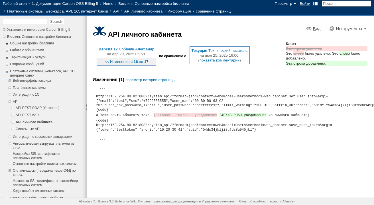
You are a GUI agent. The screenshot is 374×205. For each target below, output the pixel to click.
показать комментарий (219, 60)
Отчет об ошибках (252, 201)
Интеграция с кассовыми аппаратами (42, 137)
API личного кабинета (143, 11)
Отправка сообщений (27, 64)
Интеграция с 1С (26, 95)
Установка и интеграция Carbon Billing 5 (38, 30)
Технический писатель (228, 50)
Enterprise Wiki (126, 201)
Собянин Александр (136, 49)
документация (188, 201)
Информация (179, 11)
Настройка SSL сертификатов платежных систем (36, 156)
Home (108, 3)
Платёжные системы (29, 88)
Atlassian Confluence (93, 201)
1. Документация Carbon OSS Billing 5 (65, 3)
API (116, 11)
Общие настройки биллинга (32, 43)
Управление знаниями (218, 201)
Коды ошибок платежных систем (38, 191)
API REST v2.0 (27, 115)
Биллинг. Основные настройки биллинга (153, 3)
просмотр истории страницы (150, 80)
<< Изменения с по (126, 62)
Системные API (28, 129)
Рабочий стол (15, 3)
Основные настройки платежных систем (45, 164)
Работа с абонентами (27, 50)
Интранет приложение (154, 201)
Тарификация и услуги (28, 57)
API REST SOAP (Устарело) (38, 108)
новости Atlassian (282, 201)
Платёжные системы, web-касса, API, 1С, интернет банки (57, 11)
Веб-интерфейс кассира (32, 81)
